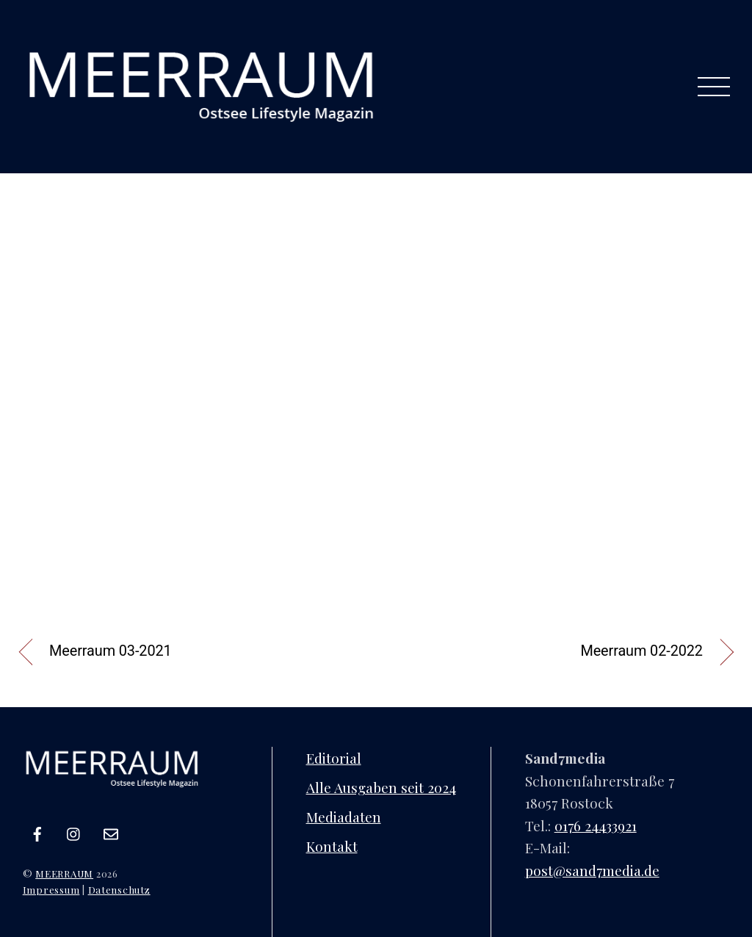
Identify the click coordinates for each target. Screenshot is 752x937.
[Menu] (713, 87)
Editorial (333, 757)
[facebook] (37, 830)
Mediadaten (343, 816)
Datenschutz (119, 889)
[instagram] (74, 830)
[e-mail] (111, 830)
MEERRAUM (64, 873)
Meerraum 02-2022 (641, 651)
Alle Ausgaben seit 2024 (381, 787)
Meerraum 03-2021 (110, 651)
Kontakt (332, 845)
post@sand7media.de (592, 870)
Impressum (51, 889)
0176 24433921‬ (595, 825)
